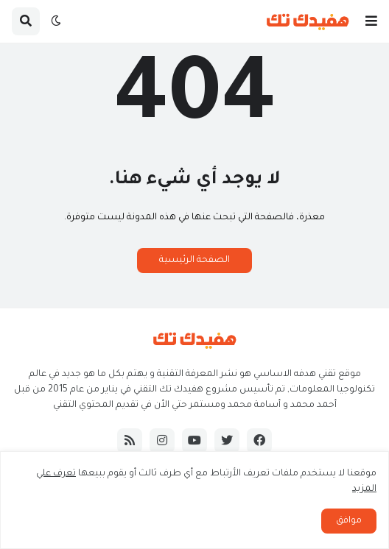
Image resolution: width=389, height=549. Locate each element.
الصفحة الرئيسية (194, 260)
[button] (371, 21)
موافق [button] (349, 521)
